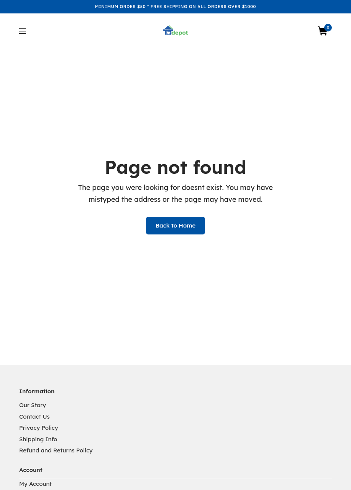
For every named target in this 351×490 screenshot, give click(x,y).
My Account (35, 483)
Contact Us (34, 416)
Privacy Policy (38, 427)
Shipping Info (38, 439)
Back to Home (176, 225)
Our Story (32, 405)
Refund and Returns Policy (56, 450)
